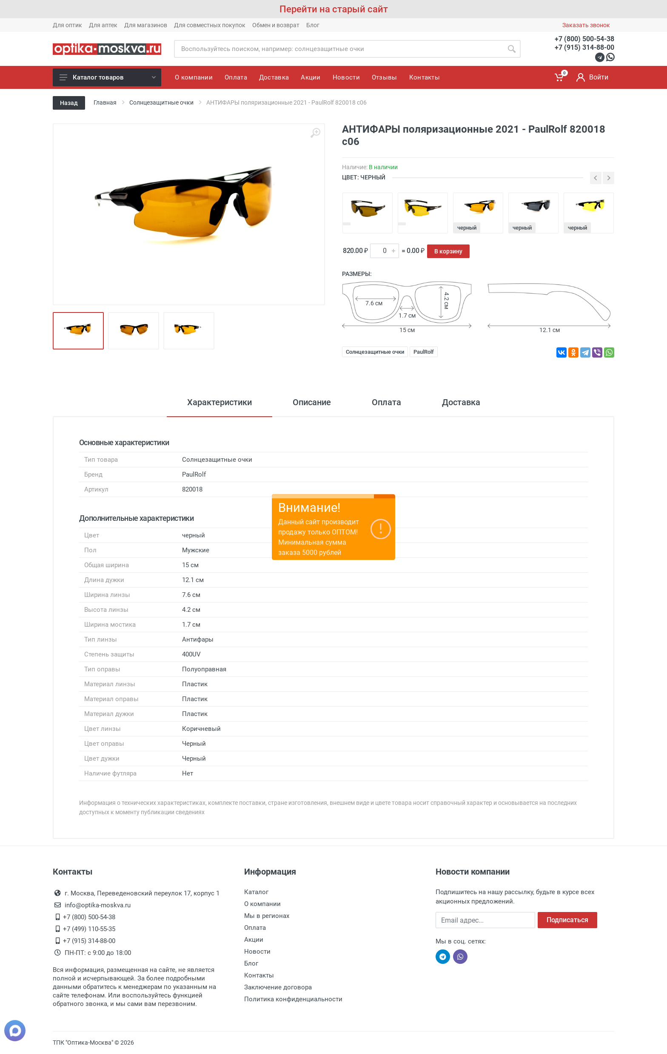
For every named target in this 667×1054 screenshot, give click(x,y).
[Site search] (338, 49)
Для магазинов (145, 25)
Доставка (461, 402)
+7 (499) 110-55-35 (89, 929)
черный (466, 227)
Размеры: (357, 273)
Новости (257, 951)
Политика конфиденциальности (293, 999)
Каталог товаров (108, 77)
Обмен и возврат (275, 25)
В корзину (448, 251)
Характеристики (219, 402)
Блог (312, 25)
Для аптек (103, 25)
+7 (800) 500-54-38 (584, 39)
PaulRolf (423, 352)
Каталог (256, 892)
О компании (262, 904)
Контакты (259, 975)
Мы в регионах (266, 916)
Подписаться (567, 920)
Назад (69, 102)
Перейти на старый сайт (333, 9)
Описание (312, 402)
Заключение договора (278, 987)
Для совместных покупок (209, 25)
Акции (253, 939)
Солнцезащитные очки (375, 352)
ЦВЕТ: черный (363, 177)
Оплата (386, 402)
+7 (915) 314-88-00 (584, 47)
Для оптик (67, 25)
